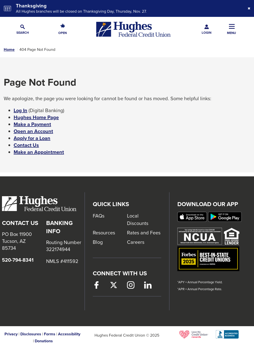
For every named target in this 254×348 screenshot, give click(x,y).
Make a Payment (32, 124)
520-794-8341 (17, 259)
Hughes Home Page (36, 117)
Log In (20, 110)
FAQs (98, 215)
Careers (135, 242)
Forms (49, 334)
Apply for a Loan (32, 138)
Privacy (11, 334)
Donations (44, 341)
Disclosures (30, 334)
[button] (22, 29)
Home (9, 49)
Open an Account (33, 131)
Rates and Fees (143, 232)
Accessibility (69, 334)
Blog (98, 242)
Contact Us (26, 145)
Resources (104, 232)
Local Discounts (137, 219)
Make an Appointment (39, 152)
